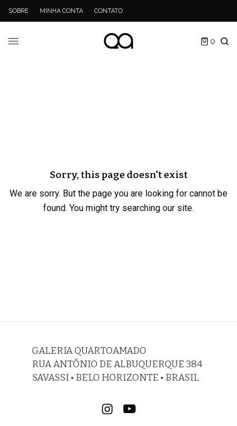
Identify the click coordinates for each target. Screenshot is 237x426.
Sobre (18, 11)
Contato (108, 11)
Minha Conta (61, 11)
